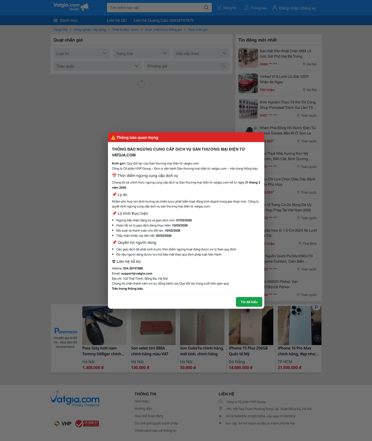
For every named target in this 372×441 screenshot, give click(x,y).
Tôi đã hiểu (249, 301)
